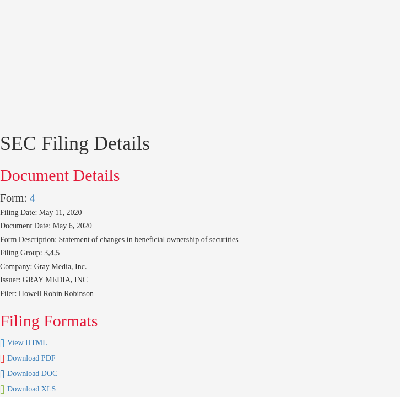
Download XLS (31, 389)
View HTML (27, 343)
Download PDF (31, 358)
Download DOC (32, 373)
